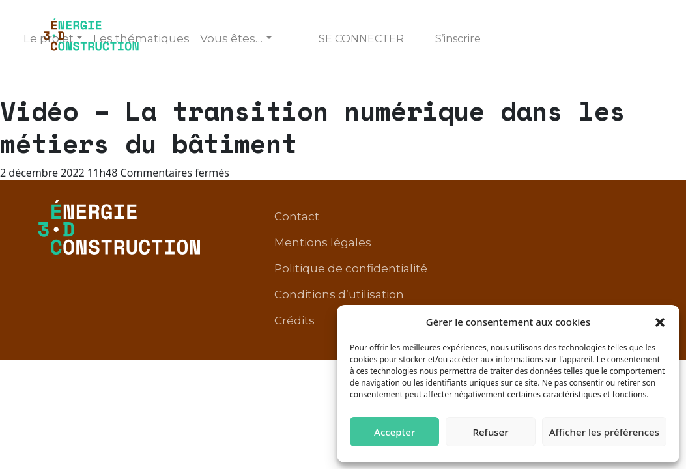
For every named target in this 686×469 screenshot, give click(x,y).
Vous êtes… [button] (231, 38)
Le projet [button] (48, 38)
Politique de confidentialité (565, 260)
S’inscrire (458, 39)
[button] (659, 321)
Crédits (621, 280)
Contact (337, 260)
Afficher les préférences (604, 431)
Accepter (394, 431)
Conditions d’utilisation (520, 280)
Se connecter (361, 39)
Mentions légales (423, 260)
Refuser (490, 431)
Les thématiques (141, 38)
